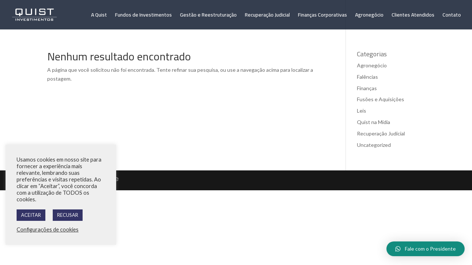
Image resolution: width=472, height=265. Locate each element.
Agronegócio (369, 16)
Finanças (367, 88)
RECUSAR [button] (67, 215)
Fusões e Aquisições (380, 99)
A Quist (99, 16)
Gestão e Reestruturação (208, 16)
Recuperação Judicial (267, 16)
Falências (367, 77)
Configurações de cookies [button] (48, 229)
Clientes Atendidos (413, 16)
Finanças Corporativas (322, 16)
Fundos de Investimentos (143, 16)
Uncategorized (374, 145)
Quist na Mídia (373, 122)
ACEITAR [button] (31, 215)
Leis (361, 110)
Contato (451, 16)
